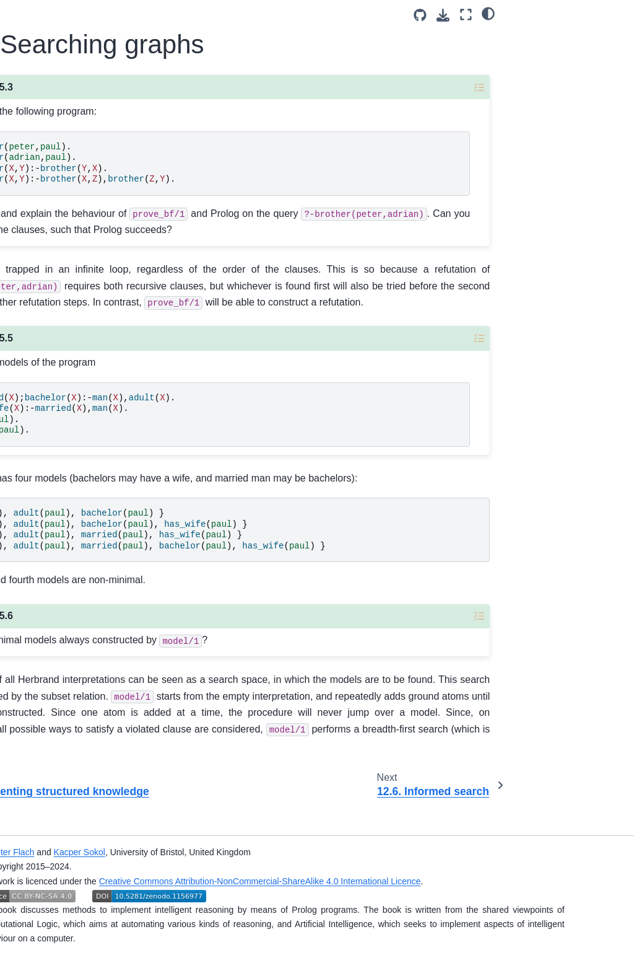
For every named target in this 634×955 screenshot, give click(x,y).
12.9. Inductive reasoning (65, 849)
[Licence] (63, 60)
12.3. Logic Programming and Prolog (71, 592)
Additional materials (37, 304)
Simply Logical (45, 125)
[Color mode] (612, 13)
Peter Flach (171, 852)
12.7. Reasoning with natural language (68, 758)
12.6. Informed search (64, 717)
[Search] (63, 93)
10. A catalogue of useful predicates (61, 338)
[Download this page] (567, 15)
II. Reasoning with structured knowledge (51, 213)
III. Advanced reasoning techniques (41, 262)
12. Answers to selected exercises (57, 429)
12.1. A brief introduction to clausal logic (64, 478)
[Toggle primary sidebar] (148, 14)
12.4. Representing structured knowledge (73, 641)
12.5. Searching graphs (69, 682)
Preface (31, 144)
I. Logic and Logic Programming (51, 171)
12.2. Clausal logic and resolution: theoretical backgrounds (72, 534)
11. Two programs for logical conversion (61, 380)
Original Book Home (56, 911)
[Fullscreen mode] (589, 14)
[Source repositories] (544, 15)
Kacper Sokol (238, 852)
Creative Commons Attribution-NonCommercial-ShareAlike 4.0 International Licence (419, 881)
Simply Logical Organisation (45, 883)
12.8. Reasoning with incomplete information (68, 807)
